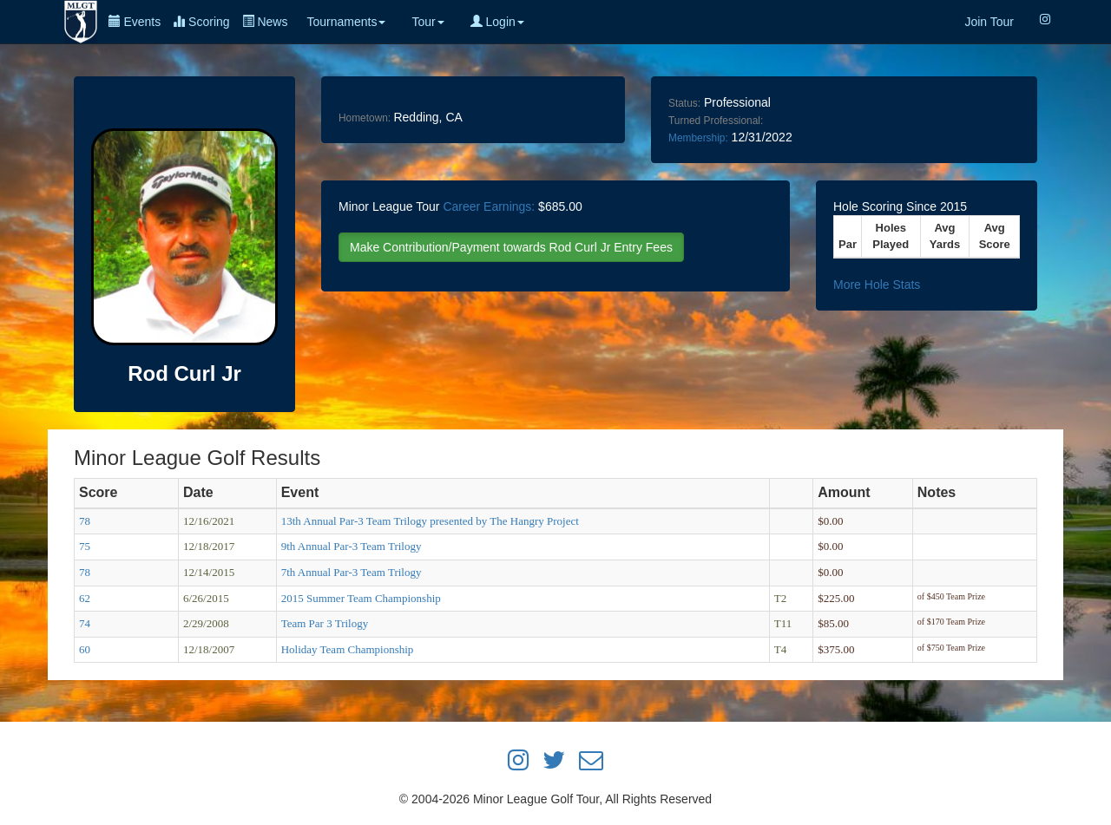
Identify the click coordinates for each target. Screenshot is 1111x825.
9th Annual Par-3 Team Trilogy (351, 546)
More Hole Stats (876, 284)
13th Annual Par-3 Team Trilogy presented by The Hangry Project (430, 520)
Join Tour (989, 22)
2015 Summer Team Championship (361, 598)
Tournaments (345, 22)
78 (84, 520)
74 (84, 623)
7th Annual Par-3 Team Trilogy (351, 572)
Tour (427, 22)
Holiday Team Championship (347, 649)
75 (84, 546)
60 (84, 649)
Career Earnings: (489, 206)
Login (497, 22)
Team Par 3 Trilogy (325, 623)
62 (84, 598)
